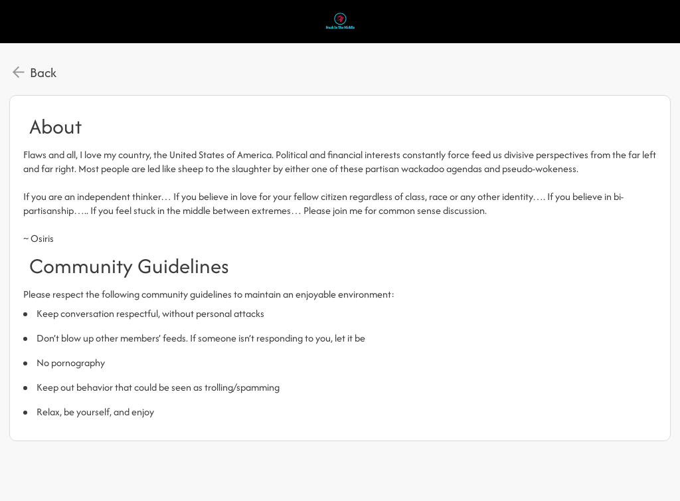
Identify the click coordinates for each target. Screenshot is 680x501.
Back (43, 72)
